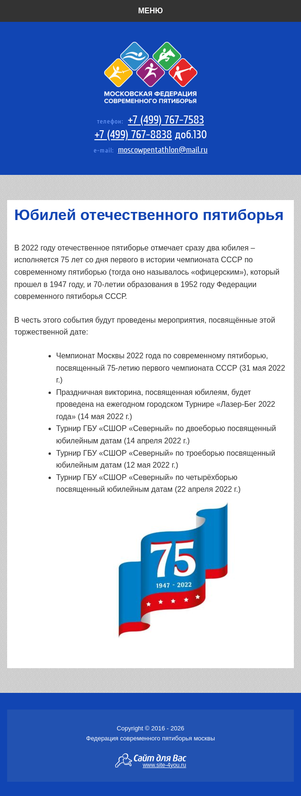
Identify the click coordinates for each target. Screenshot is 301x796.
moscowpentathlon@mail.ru (163, 150)
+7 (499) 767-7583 (166, 120)
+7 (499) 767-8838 (133, 134)
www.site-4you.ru (164, 764)
